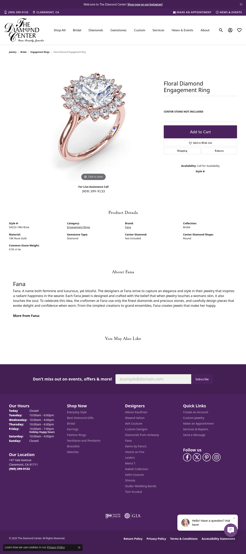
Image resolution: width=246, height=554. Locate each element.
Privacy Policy (156, 539)
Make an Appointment (198, 423)
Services (158, 30)
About (205, 30)
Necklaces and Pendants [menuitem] (83, 440)
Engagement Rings (40, 52)
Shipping (182, 151)
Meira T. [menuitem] (130, 463)
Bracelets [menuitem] (73, 446)
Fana (128, 227)
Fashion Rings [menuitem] (76, 435)
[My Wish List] (239, 30)
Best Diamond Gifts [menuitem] (80, 418)
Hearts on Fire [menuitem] (134, 452)
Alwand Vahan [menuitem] (135, 418)
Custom (139, 30)
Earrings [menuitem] (72, 429)
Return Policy (133, 539)
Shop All (60, 30)
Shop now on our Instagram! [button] (145, 4)
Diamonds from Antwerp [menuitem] (142, 435)
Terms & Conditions (184, 539)
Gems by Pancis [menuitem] (136, 446)
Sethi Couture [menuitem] (134, 475)
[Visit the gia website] (132, 516)
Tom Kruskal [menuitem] (133, 492)
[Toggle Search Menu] (221, 30)
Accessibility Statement (218, 539)
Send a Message (194, 435)
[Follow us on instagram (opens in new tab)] (216, 457)
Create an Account (195, 412)
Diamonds (96, 30)
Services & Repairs (195, 429)
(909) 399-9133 (93, 191)
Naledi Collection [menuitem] (136, 469)
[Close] (241, 4)
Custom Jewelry (193, 418)
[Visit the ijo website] (113, 516)
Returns (219, 151)
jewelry (12, 52)
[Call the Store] (19, 469)
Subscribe (202, 379)
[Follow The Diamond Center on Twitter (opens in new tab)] (197, 457)
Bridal (77, 30)
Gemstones (118, 30)
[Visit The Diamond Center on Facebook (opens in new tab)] (187, 457)
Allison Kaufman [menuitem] (136, 412)
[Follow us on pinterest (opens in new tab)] (207, 457)
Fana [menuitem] (128, 440)
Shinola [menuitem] (130, 480)
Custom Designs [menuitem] (136, 429)
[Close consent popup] (79, 547)
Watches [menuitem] (73, 452)
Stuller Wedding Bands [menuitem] (140, 486)
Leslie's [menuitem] (130, 458)
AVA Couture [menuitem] (133, 423)
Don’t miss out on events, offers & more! (72, 379)
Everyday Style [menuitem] (77, 412)
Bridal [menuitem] (71, 423)
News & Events (182, 30)
